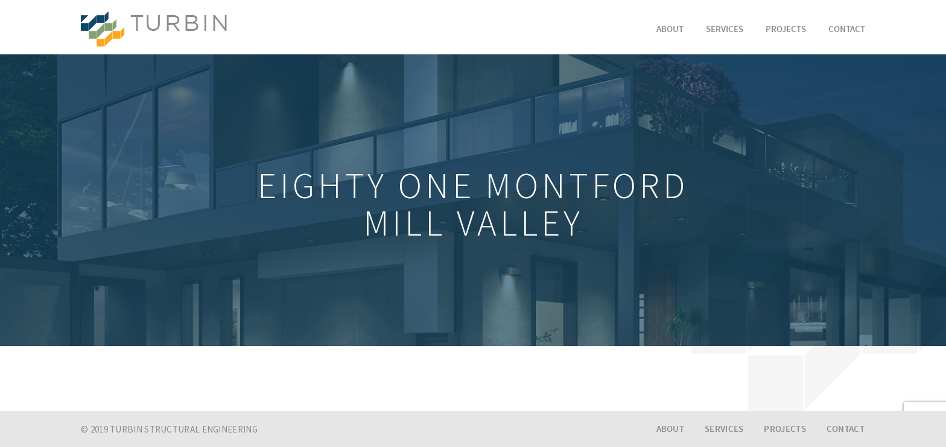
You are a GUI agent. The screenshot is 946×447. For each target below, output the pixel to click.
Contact (846, 30)
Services (724, 30)
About (670, 30)
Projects (786, 30)
